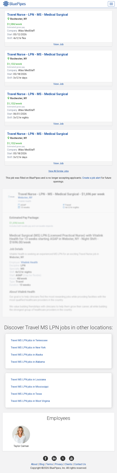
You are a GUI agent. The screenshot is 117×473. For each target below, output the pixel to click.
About (34, 464)
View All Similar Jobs (58, 171)
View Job (58, 44)
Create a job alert (91, 177)
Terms (49, 464)
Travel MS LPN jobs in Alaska (27, 354)
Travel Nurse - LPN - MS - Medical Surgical (37, 14)
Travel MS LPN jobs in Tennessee (29, 340)
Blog (41, 464)
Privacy (59, 464)
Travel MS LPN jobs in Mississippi (29, 386)
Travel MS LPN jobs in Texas (26, 393)
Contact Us (80, 464)
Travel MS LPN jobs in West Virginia (30, 401)
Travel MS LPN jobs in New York (28, 347)
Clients (68, 464)
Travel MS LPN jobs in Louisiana (28, 379)
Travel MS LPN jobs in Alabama (28, 361)
